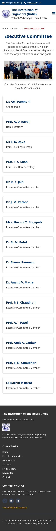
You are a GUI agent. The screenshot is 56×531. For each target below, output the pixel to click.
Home (5, 28)
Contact (6, 477)
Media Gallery (9, 468)
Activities (6, 464)
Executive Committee (12, 456)
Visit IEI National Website (14, 507)
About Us (15, 28)
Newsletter (7, 472)
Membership (8, 460)
